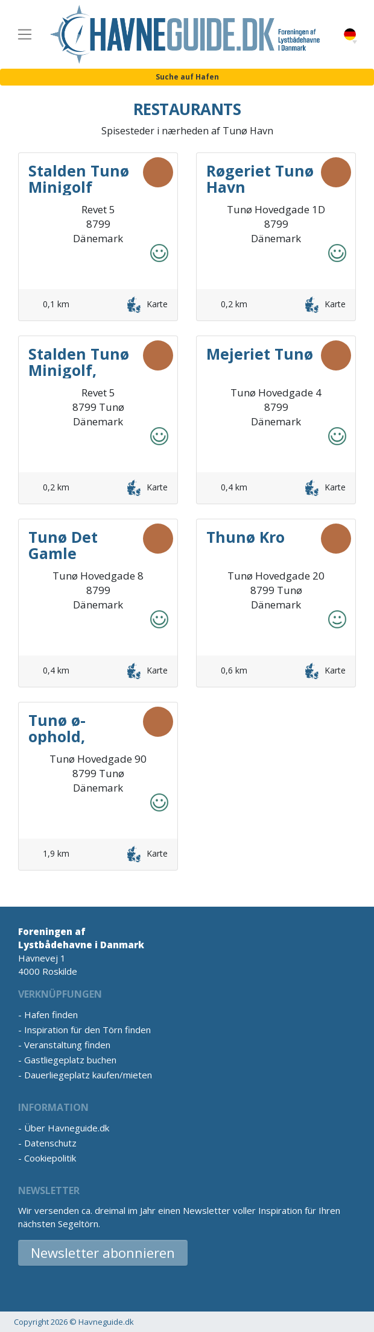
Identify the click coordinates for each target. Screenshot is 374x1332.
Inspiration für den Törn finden (87, 1030)
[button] (354, 42)
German (350, 34)
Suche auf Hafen (187, 77)
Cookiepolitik (50, 1158)
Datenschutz (50, 1143)
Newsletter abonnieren (103, 1252)
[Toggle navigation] (24, 34)
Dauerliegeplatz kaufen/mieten (88, 1075)
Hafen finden (51, 1014)
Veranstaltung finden (67, 1045)
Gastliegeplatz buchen (70, 1060)
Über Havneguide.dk (66, 1128)
